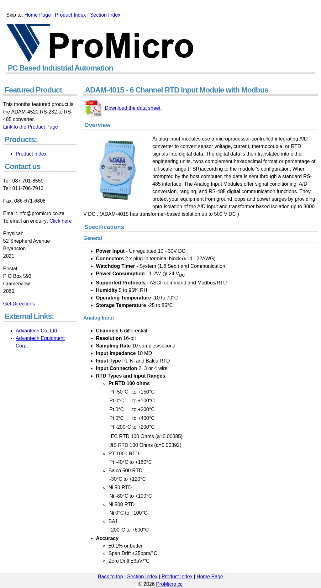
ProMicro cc (169, 584)
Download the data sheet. (132, 108)
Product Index (70, 15)
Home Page (37, 15)
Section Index (105, 15)
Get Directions (19, 303)
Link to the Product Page (30, 127)
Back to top (110, 576)
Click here (61, 221)
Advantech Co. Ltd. (37, 330)
